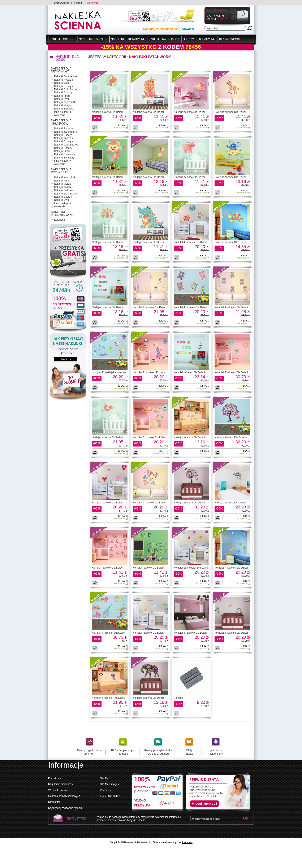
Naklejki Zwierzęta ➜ (65, 76)
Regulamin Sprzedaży (60, 784)
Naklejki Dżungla (63, 86)
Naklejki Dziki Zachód (66, 89)
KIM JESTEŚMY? (110, 796)
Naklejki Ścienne (62, 39)
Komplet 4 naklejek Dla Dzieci (190, 242)
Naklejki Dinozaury (64, 154)
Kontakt (78, 2)
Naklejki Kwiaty (62, 187)
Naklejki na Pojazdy (163, 39)
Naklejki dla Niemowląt (61, 70)
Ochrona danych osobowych (64, 796)
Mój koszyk (218, 11)
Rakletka (179, 697)
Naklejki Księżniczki (65, 102)
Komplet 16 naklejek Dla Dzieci (191, 567)
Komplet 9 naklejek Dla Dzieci (149, 307)
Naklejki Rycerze (63, 79)
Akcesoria (59, 115)
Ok (245, 818)
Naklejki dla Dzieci (93, 39)
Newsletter (54, 801)
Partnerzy (105, 790)
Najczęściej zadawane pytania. (65, 808)
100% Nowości (229, 39)
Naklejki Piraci (62, 95)
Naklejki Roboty (63, 135)
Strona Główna (61, 2)
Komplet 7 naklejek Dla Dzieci (231, 567)
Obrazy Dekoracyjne (199, 39)
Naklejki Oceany (63, 92)
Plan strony (54, 778)
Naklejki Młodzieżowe (62, 213)
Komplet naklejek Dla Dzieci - (190, 372)
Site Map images (109, 784)
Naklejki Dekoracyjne (128, 39)
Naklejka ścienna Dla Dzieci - (108, 112)
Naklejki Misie (61, 82)
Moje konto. (93, 2)
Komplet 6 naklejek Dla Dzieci (149, 502)
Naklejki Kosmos (63, 138)
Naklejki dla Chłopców (61, 122)
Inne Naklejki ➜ (62, 112)
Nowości (188, 29)
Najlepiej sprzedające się (160, 29)
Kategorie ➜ (61, 219)
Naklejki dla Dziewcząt (61, 171)
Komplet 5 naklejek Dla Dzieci (231, 372)
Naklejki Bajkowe (63, 108)
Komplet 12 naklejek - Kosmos (109, 372)
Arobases (187, 842)
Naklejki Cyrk (61, 99)
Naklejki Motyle (62, 105)
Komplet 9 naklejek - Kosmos (149, 372)
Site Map (105, 778)
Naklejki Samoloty (64, 157)
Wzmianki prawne (58, 790)
